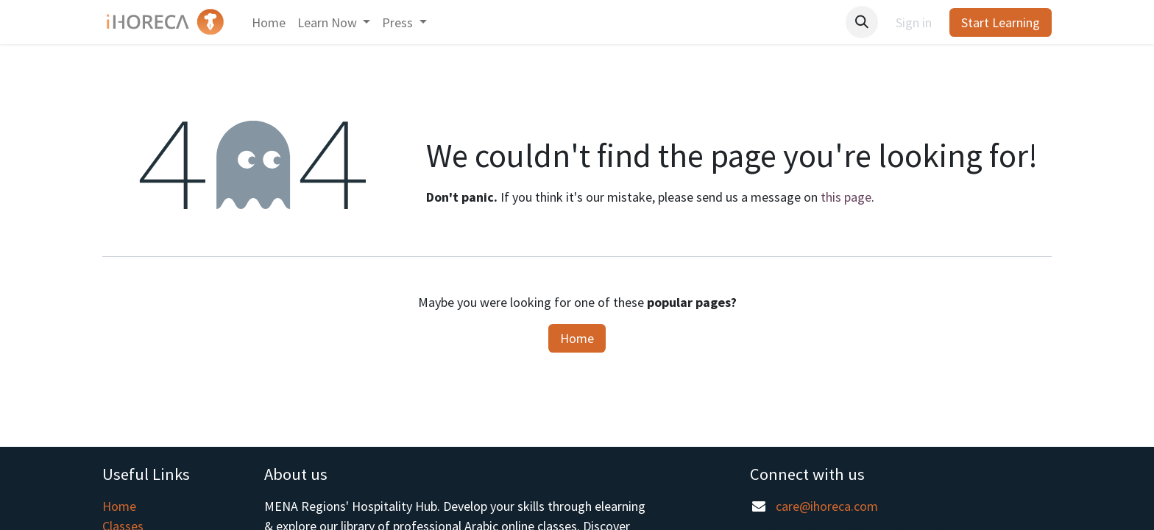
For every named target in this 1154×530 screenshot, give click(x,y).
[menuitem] (268, 22)
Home (577, 338)
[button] (862, 22)
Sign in (914, 22)
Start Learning (1000, 22)
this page (846, 196)
